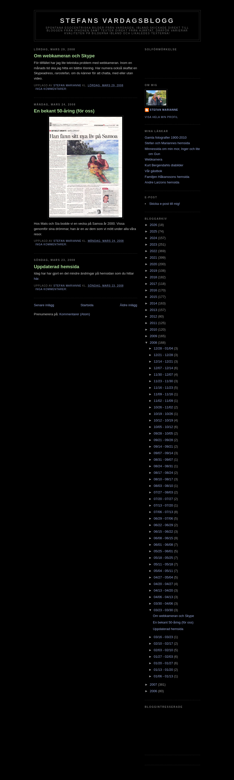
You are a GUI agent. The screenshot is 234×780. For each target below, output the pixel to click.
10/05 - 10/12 (164, 427)
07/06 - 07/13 (164, 512)
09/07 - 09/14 (164, 453)
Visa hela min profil (161, 117)
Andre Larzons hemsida (162, 182)
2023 (154, 244)
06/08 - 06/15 (164, 538)
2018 (154, 277)
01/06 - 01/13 (164, 676)
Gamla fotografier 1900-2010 (166, 137)
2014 (154, 303)
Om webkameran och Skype (64, 55)
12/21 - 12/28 (164, 355)
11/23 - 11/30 (164, 381)
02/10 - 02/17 (164, 643)
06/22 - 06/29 (164, 525)
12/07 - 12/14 (164, 368)
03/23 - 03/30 (164, 610)
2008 (154, 342)
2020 (154, 264)
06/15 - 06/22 (164, 531)
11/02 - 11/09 (164, 401)
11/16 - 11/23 (164, 387)
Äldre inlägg (128, 305)
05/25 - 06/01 (164, 551)
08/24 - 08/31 (164, 466)
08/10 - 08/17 (164, 479)
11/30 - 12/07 (164, 374)
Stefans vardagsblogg (117, 20)
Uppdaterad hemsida (56, 266)
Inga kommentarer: (52, 89)
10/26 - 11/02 (164, 407)
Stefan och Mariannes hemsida (167, 143)
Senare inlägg (44, 305)
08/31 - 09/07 (164, 459)
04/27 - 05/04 (164, 577)
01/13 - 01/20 (164, 670)
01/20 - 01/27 (164, 663)
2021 (154, 257)
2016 (154, 290)
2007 (154, 684)
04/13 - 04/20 (164, 590)
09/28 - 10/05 (164, 433)
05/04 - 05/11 (164, 571)
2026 (154, 225)
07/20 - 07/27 (164, 499)
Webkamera (153, 159)
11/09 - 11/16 (164, 394)
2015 (154, 297)
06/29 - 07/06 (164, 518)
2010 (154, 329)
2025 (154, 231)
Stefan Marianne (164, 109)
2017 (154, 284)
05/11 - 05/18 (164, 564)
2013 (154, 310)
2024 (154, 238)
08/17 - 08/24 (164, 473)
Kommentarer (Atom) (74, 314)
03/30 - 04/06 (164, 603)
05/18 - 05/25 (164, 558)
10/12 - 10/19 (164, 420)
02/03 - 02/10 (164, 650)
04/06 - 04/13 (164, 597)
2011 (154, 323)
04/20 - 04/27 (164, 584)
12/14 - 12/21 (164, 361)
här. (37, 279)
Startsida (87, 305)
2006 (154, 691)
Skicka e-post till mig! (164, 204)
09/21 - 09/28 (164, 440)
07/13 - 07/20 (164, 505)
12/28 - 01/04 (164, 348)
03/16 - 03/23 (164, 637)
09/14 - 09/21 (164, 446)
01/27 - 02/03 (164, 656)
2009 (154, 336)
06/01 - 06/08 (164, 545)
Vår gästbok (153, 171)
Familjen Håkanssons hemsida (167, 177)
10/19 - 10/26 (164, 414)
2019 (154, 270)
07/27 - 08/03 (164, 492)
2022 (154, 251)
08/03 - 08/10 (164, 486)
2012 (154, 316)
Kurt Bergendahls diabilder (164, 165)
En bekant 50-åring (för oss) (64, 110)
